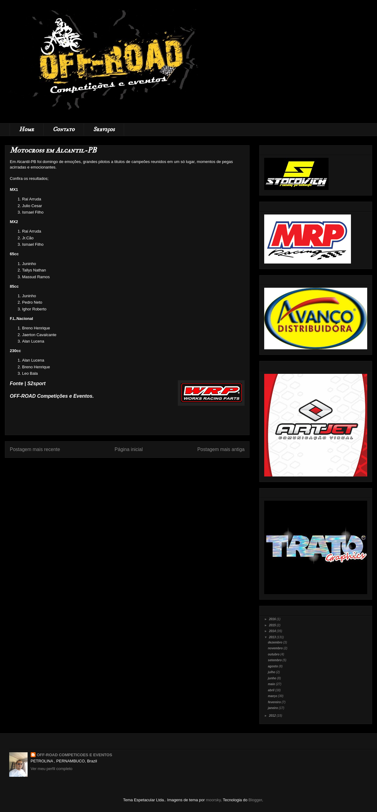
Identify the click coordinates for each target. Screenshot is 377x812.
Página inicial (129, 449)
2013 (272, 637)
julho (272, 672)
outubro (274, 654)
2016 (272, 619)
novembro (276, 648)
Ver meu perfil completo (52, 768)
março (273, 696)
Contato (63, 129)
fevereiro (275, 702)
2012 (272, 715)
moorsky (213, 800)
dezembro (275, 642)
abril (271, 690)
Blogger (255, 800)
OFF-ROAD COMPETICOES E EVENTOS (74, 755)
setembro (275, 660)
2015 (272, 625)
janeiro (273, 708)
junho (272, 678)
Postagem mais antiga (221, 449)
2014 (272, 631)
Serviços (104, 129)
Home (26, 129)
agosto (273, 666)
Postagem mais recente (35, 449)
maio (272, 684)
